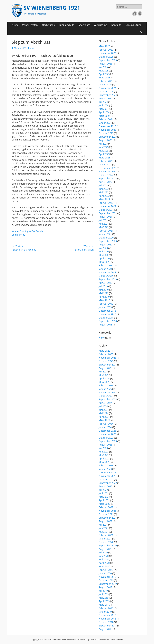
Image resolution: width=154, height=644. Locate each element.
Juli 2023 (103, 143)
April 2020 (104, 258)
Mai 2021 (103, 227)
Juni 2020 (104, 251)
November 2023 (107, 129)
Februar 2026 (106, 49)
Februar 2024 (106, 119)
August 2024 (105, 98)
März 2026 (104, 46)
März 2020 (104, 262)
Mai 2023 (103, 150)
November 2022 (107, 171)
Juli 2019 (103, 286)
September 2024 (108, 95)
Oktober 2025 (106, 56)
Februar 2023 (106, 161)
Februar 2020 (106, 265)
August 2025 (105, 63)
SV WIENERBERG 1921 (52, 8)
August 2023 (105, 140)
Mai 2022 (103, 192)
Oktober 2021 (106, 209)
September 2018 (108, 321)
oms (32, 48)
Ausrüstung (100, 25)
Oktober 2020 (106, 237)
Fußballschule (66, 25)
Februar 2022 (106, 202)
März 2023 (104, 157)
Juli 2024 (103, 102)
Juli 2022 (103, 185)
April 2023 (104, 154)
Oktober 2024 (106, 91)
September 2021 (108, 213)
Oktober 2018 (106, 317)
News (15, 25)
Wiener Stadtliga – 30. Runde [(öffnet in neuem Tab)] (27, 231)
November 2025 (107, 53)
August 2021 (105, 216)
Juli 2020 (103, 248)
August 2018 (105, 324)
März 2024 (104, 115)
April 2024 (104, 112)
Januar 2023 (105, 164)
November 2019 (107, 272)
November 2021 (107, 206)
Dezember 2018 (107, 310)
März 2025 (104, 77)
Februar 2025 (106, 81)
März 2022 (104, 199)
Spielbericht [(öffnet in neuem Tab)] (18, 234)
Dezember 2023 (107, 126)
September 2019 (108, 279)
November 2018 (107, 314)
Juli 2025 (103, 67)
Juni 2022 (104, 189)
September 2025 (108, 60)
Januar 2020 (105, 269)
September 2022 (108, 178)
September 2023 (108, 136)
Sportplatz (84, 25)
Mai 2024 (103, 108)
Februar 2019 (106, 303)
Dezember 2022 (107, 168)
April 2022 (104, 195)
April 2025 (104, 74)
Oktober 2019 (106, 275)
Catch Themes (116, 639)
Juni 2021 (104, 223)
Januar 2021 (105, 234)
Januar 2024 (105, 122)
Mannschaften (30, 25)
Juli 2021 (103, 220)
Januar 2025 (105, 84)
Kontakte (116, 25)
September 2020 (108, 241)
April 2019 (104, 296)
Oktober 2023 (106, 133)
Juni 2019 (104, 289)
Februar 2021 (106, 230)
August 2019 (105, 282)
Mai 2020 (103, 255)
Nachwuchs (48, 25)
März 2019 (104, 300)
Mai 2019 (103, 293)
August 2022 (105, 182)
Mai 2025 (103, 70)
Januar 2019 (105, 307)
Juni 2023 (104, 147)
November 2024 (107, 88)
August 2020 (105, 244)
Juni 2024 (104, 105)
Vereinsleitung (133, 25)
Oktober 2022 (106, 175)
